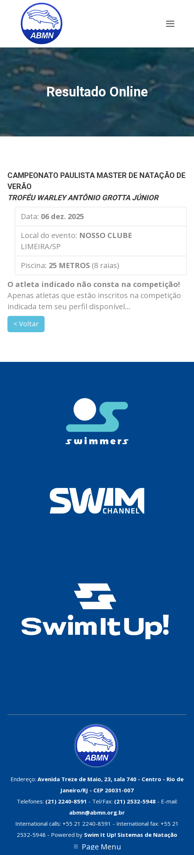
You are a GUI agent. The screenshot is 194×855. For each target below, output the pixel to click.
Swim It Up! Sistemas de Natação (130, 834)
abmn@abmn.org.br (97, 812)
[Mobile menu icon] (170, 24)
